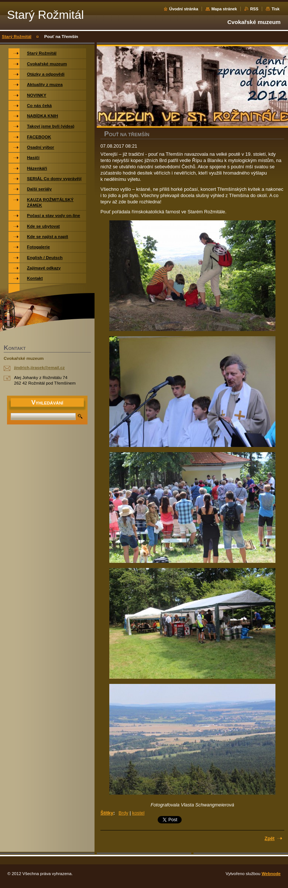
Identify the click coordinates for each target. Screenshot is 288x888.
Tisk (275, 9)
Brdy (123, 813)
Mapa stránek (224, 9)
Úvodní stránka (183, 9)
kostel (138, 813)
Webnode (271, 873)
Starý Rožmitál (16, 36)
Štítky (106, 813)
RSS (254, 9)
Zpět (270, 838)
